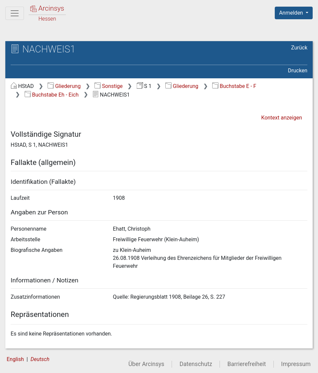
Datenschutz (196, 364)
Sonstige (108, 86)
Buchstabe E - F (234, 86)
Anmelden (291, 13)
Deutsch (40, 359)
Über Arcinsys (146, 364)
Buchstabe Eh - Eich (52, 95)
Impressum (296, 364)
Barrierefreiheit (247, 364)
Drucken (297, 70)
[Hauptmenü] (14, 13)
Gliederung (64, 86)
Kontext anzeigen (281, 117)
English (15, 359)
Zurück (299, 47)
